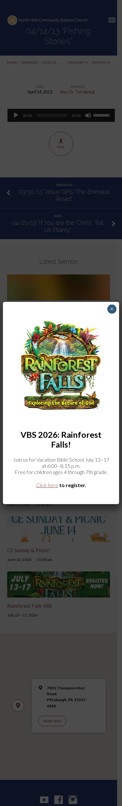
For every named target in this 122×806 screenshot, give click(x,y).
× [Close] (112, 309)
